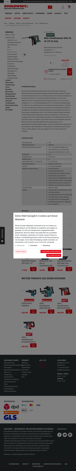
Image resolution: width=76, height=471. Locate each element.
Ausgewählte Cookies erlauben (50, 251)
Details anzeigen (21, 251)
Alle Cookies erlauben (53, 255)
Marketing (46, 245)
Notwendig (20, 245)
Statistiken (33, 245)
